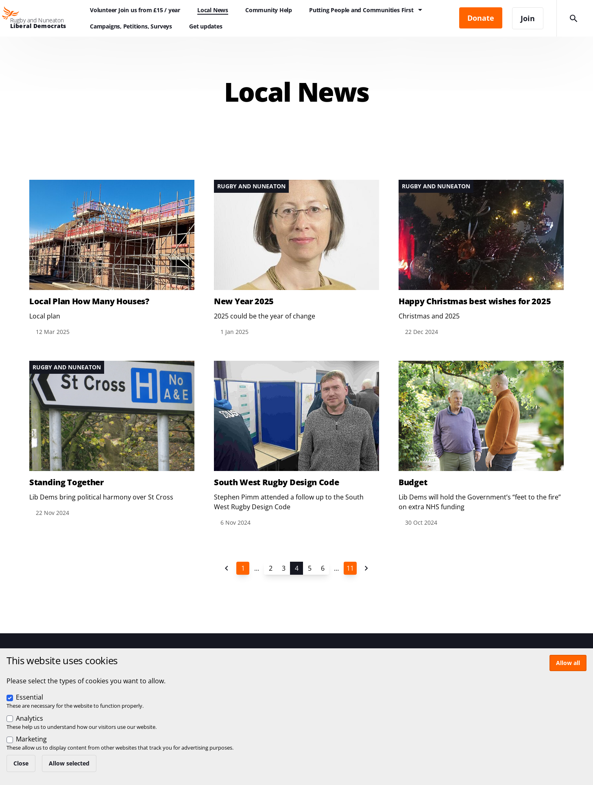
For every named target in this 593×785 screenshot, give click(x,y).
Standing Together (66, 482)
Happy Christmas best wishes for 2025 (475, 301)
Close (20, 763)
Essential (29, 697)
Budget (413, 482)
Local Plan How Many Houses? (89, 301)
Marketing (31, 739)
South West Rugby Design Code (276, 482)
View (111, 258)
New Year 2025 (244, 301)
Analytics (29, 718)
